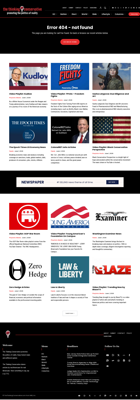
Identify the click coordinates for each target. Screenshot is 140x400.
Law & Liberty (58, 287)
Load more (70, 314)
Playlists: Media (15, 98)
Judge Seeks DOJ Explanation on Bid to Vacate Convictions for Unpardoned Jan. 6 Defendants (82, 374)
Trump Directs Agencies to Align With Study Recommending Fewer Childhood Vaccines (82, 365)
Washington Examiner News (106, 234)
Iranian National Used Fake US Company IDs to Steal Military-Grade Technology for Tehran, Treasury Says (83, 382)
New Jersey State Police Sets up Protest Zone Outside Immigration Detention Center (83, 356)
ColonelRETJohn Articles (63, 147)
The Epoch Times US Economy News (27, 147)
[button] (105, 7)
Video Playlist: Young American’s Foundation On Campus (68, 235)
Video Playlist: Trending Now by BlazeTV (108, 289)
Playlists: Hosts (98, 154)
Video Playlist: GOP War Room (24, 234)
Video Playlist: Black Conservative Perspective (110, 149)
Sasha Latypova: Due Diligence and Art (110, 95)
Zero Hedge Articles (19, 287)
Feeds (94, 100)
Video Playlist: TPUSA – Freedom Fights (67, 95)
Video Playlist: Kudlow (20, 94)
